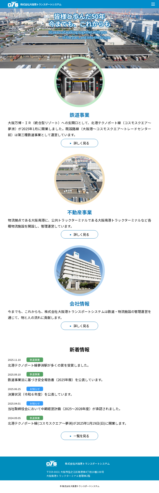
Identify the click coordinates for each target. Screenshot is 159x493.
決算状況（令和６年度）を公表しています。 (41, 394)
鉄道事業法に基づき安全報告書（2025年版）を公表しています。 (56, 379)
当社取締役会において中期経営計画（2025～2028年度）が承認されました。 (65, 408)
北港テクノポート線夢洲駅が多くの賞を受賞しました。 (49, 365)
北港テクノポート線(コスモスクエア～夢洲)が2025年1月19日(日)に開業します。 (68, 423)
